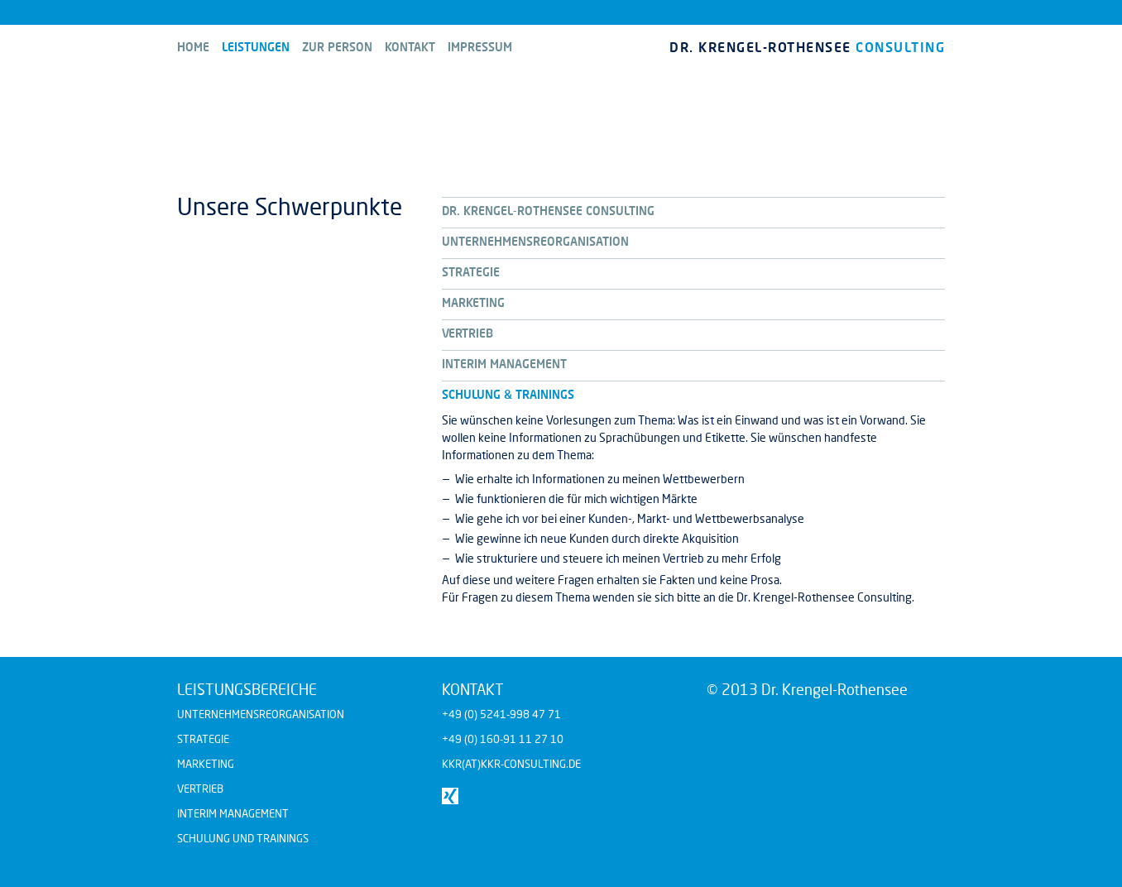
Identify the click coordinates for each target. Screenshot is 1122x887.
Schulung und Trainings (243, 838)
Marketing (205, 763)
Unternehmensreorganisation (260, 714)
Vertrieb (200, 788)
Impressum (480, 47)
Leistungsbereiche (247, 689)
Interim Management (233, 813)
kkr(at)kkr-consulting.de (511, 763)
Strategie (203, 739)
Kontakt (410, 47)
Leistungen (256, 47)
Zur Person (337, 47)
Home (193, 47)
